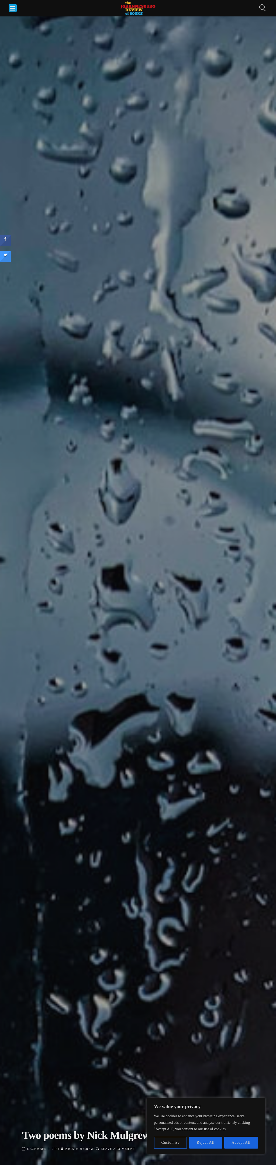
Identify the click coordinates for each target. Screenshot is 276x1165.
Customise (170, 1142)
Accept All (241, 1142)
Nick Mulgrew (79, 1149)
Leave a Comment (118, 1149)
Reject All (206, 1142)
